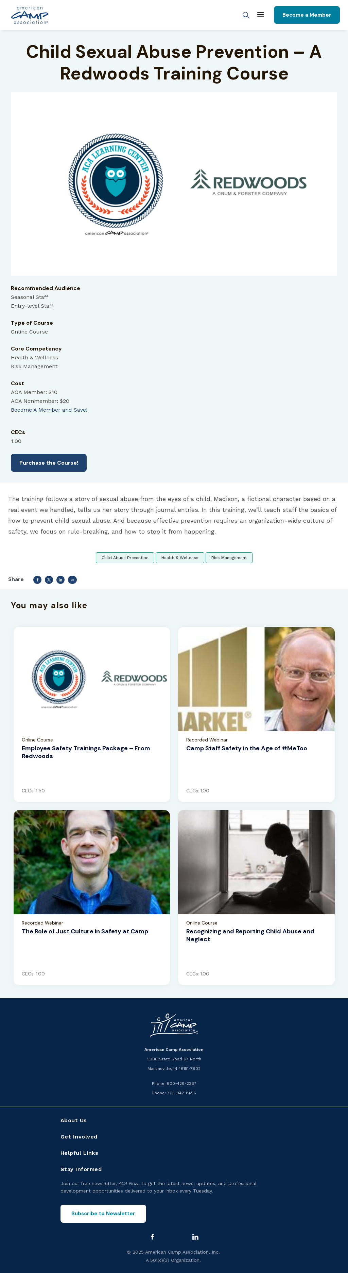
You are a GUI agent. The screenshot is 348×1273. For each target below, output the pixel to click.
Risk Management (229, 557)
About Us (73, 1120)
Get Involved (79, 1136)
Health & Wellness (179, 557)
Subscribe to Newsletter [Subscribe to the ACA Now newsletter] (103, 1213)
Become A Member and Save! (49, 410)
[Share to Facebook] (37, 580)
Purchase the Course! (48, 462)
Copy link (72, 580)
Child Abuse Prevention (125, 557)
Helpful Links (79, 1153)
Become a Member (306, 15)
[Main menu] (260, 15)
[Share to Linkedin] (60, 580)
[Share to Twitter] (49, 580)
